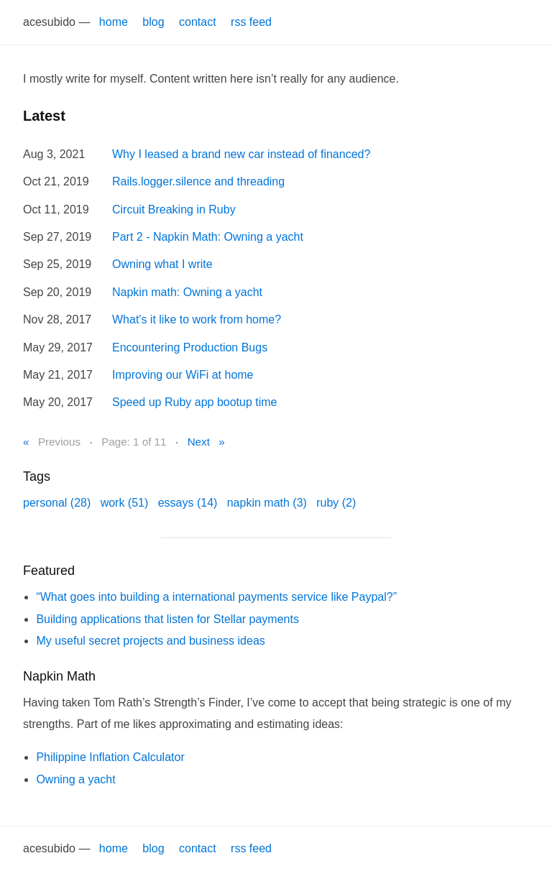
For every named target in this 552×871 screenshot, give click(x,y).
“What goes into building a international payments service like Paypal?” (216, 597)
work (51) (125, 503)
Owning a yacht (75, 779)
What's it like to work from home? (196, 319)
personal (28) (57, 503)
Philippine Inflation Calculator (110, 757)
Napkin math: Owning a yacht (187, 292)
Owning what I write (162, 264)
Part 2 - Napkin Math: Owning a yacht (207, 237)
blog (153, 22)
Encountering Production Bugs (189, 347)
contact (197, 22)
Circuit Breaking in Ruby (174, 209)
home (113, 22)
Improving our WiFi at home (183, 375)
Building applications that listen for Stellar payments (167, 619)
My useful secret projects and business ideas (150, 641)
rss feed (251, 22)
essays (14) (188, 503)
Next (199, 442)
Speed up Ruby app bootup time (194, 402)
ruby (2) (336, 503)
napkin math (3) (267, 503)
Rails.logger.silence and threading (198, 181)
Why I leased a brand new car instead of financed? (241, 154)
